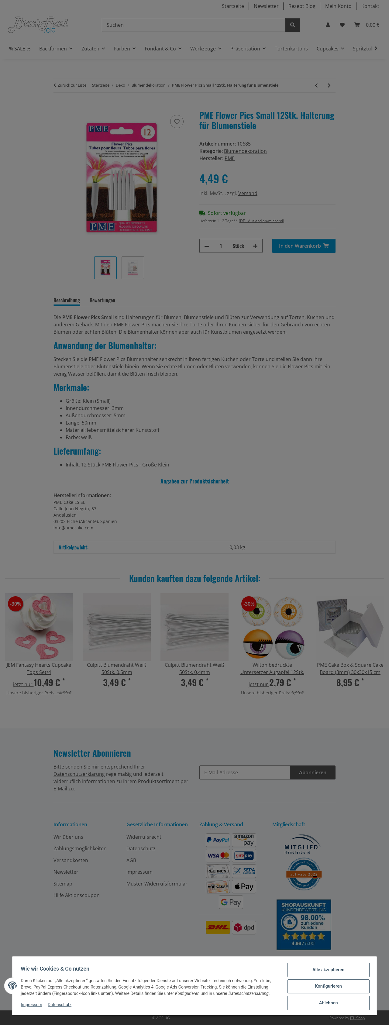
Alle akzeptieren (327, 971)
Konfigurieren (327, 987)
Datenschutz (61, 1006)
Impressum (32, 1006)
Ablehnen (327, 1003)
